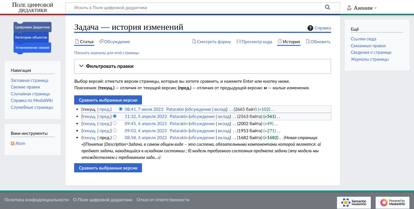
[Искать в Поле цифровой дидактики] (203, 7)
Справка (318, 28)
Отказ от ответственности (163, 199)
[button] (202, 66)
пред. (105, 109)
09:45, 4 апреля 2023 (146, 123)
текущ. (89, 116)
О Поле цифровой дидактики (102, 199)
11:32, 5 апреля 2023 (146, 116)
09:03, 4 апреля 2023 (146, 130)
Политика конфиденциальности (36, 199)
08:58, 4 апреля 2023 (146, 137)
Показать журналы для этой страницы (106, 52)
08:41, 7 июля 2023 (144, 109)
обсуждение (198, 109)
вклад (220, 109)
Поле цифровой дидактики (32, 7)
